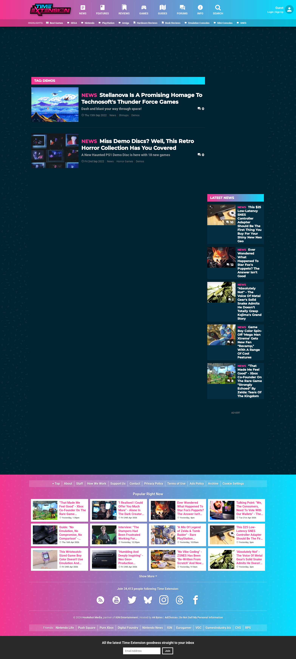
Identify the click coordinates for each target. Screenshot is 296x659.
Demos (135, 115)
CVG (238, 628)
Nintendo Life (65, 628)
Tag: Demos (44, 81)
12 (230, 265)
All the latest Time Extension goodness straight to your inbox (148, 643)
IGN (169, 628)
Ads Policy (197, 483)
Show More (148, 576)
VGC (198, 628)
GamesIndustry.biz (218, 628)
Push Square (87, 628)
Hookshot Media (92, 617)
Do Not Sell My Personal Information (201, 617)
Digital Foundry (128, 628)
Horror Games (124, 161)
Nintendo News (152, 628)
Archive (213, 483)
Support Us (118, 483)
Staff (79, 483)
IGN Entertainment (127, 617)
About (68, 483)
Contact (135, 483)
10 (229, 222)
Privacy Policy (153, 483)
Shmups (124, 115)
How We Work (96, 483)
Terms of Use (176, 483)
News (112, 115)
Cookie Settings (233, 483)
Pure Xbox (107, 628)
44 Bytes (157, 617)
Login (270, 12)
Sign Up (279, 12)
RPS (248, 628)
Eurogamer (183, 628)
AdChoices (171, 617)
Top (56, 483)
